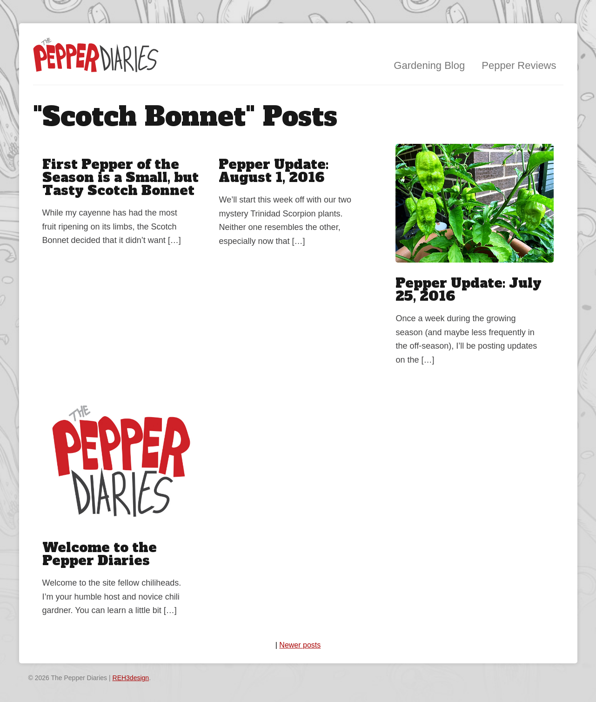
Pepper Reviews (519, 65)
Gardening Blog (429, 65)
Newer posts (300, 645)
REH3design (131, 678)
